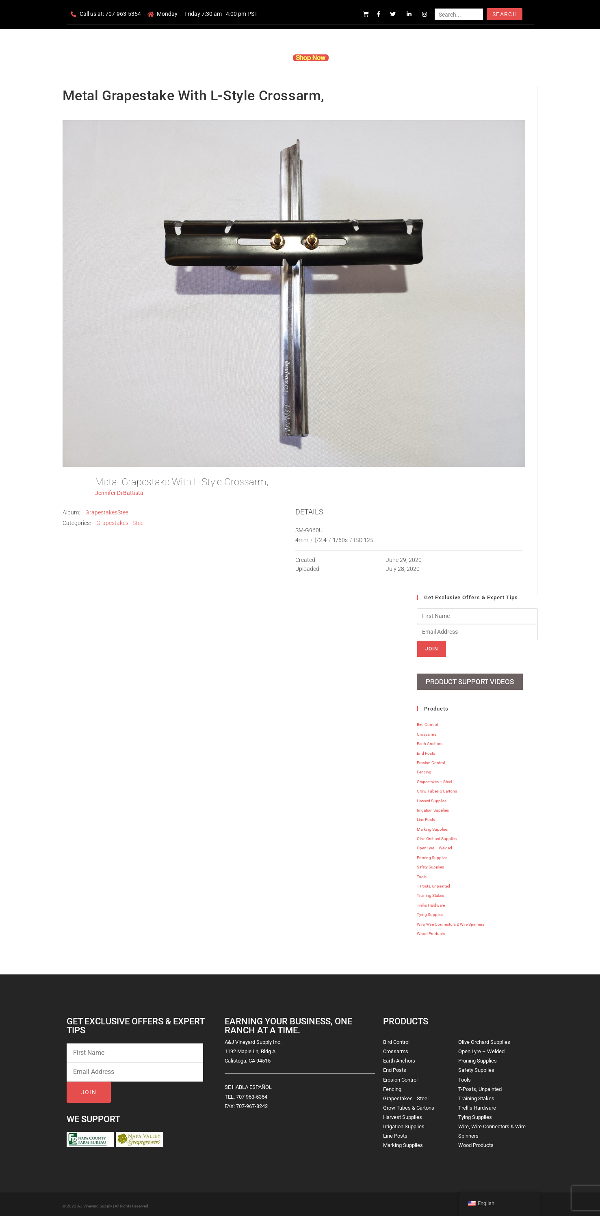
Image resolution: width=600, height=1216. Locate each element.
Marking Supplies (432, 826)
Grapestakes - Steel (120, 523)
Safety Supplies (430, 864)
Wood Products (431, 930)
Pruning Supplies (432, 854)
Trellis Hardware (431, 902)
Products (268, 57)
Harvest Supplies (431, 798)
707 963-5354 (251, 1094)
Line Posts (426, 817)
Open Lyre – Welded (434, 845)
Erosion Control (431, 759)
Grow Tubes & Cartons (437, 788)
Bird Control (427, 722)
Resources (354, 57)
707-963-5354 (123, 14)
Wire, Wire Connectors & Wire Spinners (450, 921)
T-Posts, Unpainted (433, 883)
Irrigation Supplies (433, 807)
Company (233, 57)
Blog (425, 57)
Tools (422, 874)
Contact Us (393, 57)
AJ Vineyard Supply (94, 1203)
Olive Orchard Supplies (437, 835)
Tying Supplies (430, 911)
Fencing (424, 769)
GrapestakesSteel (107, 512)
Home (202, 57)
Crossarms (426, 731)
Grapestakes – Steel (434, 779)
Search (504, 14)
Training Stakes (430, 893)
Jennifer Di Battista (119, 493)
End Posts (426, 750)
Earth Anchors (429, 740)
